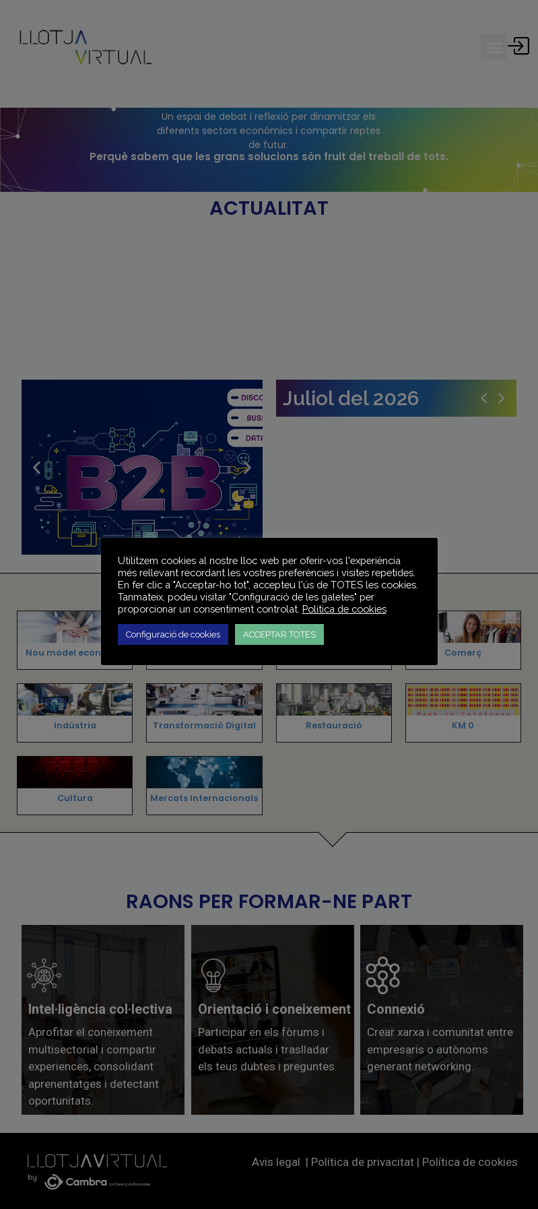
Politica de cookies (344, 609)
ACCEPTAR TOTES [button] (279, 634)
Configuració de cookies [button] (173, 634)
